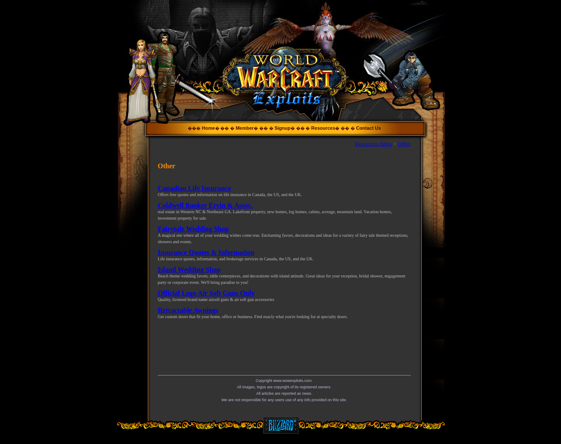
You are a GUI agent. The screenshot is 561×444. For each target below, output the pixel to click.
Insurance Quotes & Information (206, 252)
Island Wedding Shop (189, 269)
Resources (323, 128)
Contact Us (368, 128)
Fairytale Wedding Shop (193, 228)
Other (404, 143)
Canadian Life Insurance (194, 188)
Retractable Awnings (188, 310)
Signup (282, 128)
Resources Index (373, 143)
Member (245, 128)
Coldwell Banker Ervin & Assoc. (205, 205)
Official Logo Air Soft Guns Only (206, 293)
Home (208, 128)
